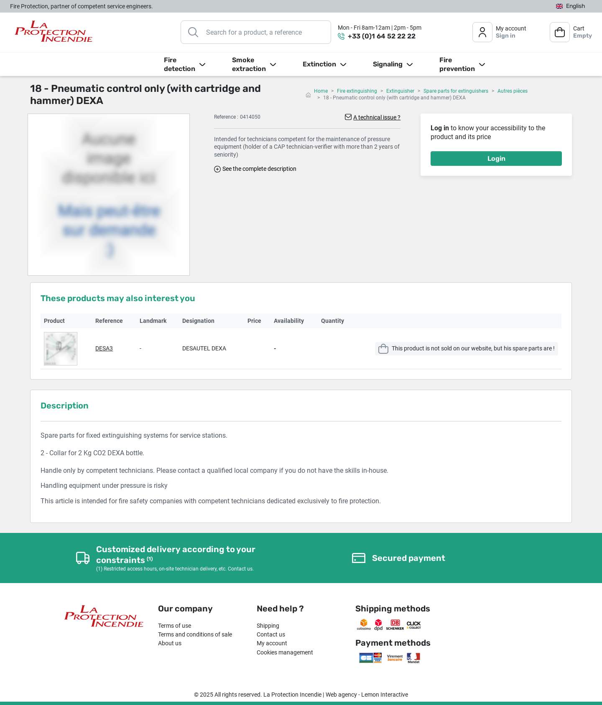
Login (496, 158)
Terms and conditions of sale (195, 634)
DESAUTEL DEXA (204, 348)
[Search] (256, 32)
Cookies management (285, 652)
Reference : (226, 117)
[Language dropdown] (570, 6)
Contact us (271, 634)
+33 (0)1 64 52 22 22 (382, 36)
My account (272, 643)
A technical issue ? (376, 117)
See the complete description (259, 168)
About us (169, 643)
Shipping (268, 625)
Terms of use (174, 625)
